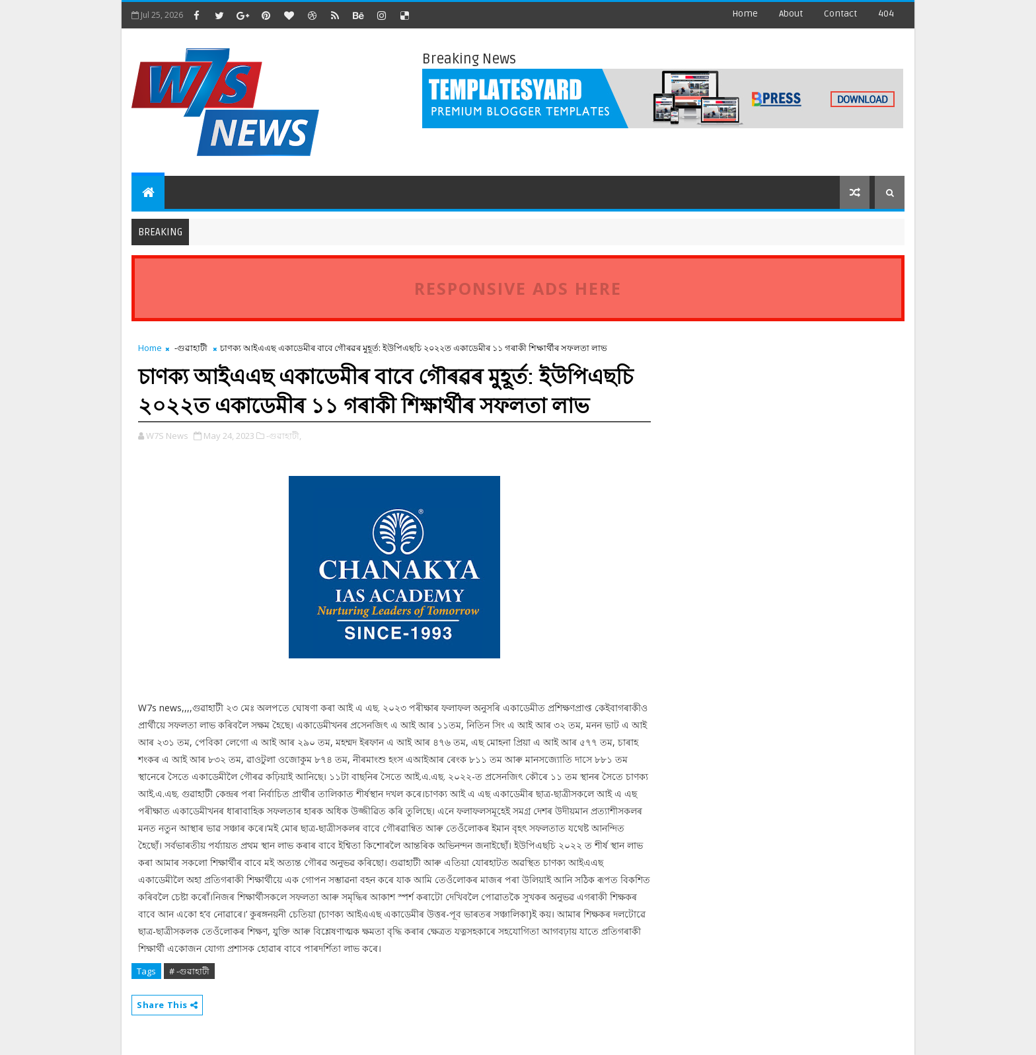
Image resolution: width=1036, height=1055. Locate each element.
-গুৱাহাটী (190, 348)
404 (886, 13)
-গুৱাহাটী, (283, 436)
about (791, 13)
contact (840, 13)
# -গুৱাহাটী (189, 971)
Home (745, 13)
